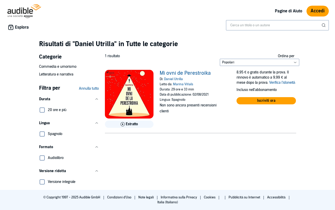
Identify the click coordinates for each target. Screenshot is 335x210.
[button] (69, 99)
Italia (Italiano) (167, 202)
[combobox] (277, 25)
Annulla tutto (89, 88)
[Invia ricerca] (324, 25)
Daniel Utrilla (173, 79)
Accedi (318, 11)
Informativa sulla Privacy (179, 197)
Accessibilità (276, 197)
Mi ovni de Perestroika (185, 73)
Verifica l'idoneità (282, 82)
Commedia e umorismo (57, 66)
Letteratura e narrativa (56, 74)
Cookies (210, 197)
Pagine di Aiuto (288, 11)
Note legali (146, 197)
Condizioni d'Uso (119, 197)
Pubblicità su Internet (245, 197)
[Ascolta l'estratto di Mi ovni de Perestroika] (129, 124)
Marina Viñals (183, 84)
